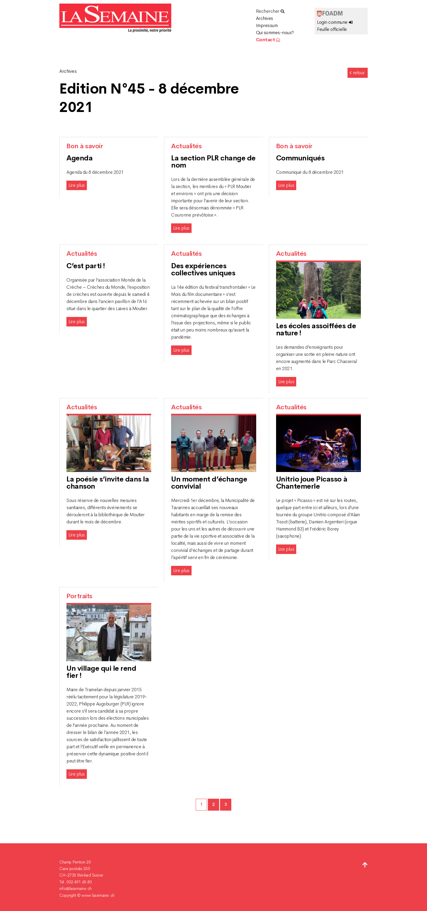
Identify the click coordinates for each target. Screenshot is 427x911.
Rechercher (270, 11)
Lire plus (76, 185)
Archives (264, 18)
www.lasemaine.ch (98, 895)
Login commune (334, 22)
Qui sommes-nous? (275, 32)
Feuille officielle (332, 29)
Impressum (267, 25)
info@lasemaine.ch (75, 888)
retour (357, 73)
